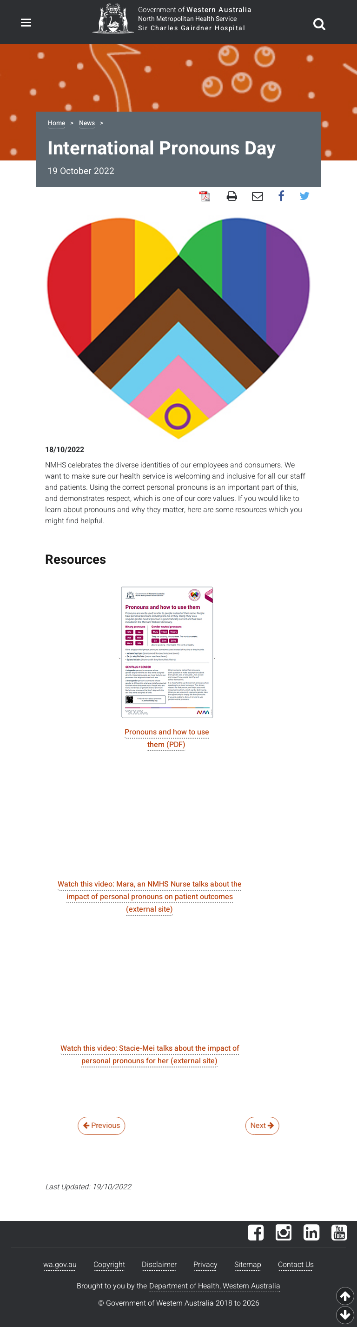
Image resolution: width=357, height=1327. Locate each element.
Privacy (205, 1264)
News (87, 123)
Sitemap (247, 1264)
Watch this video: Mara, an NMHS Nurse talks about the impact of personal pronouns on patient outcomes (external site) (150, 897)
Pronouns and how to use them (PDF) (167, 738)
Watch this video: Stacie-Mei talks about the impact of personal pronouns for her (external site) (149, 1055)
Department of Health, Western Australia (214, 1286)
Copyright (109, 1264)
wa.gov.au (60, 1264)
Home (56, 123)
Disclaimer (159, 1264)
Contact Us (296, 1264)
